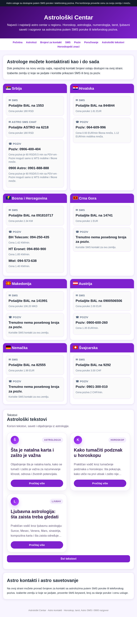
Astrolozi (31, 42)
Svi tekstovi (69, 558)
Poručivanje (91, 42)
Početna (17, 42)
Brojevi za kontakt (51, 42)
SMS (67, 42)
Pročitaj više (37, 483)
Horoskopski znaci (68, 46)
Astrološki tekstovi (113, 42)
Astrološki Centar (68, 17)
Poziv (77, 42)
